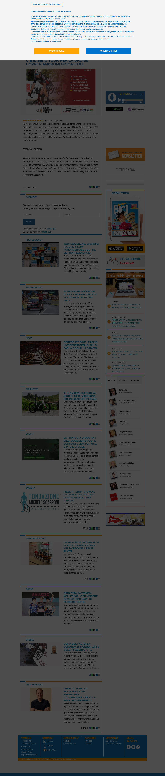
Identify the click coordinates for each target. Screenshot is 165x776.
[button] (47, 4)
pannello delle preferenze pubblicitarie (46, 42)
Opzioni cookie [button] (56, 51)
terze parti (66, 21)
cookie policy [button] (60, 19)
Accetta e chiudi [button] (108, 51)
